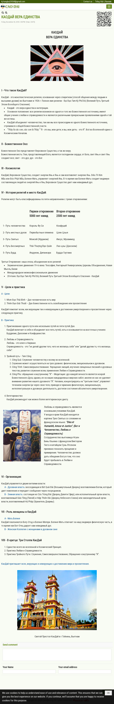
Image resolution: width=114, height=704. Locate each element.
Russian (108, 1)
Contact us (87, 1)
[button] (109, 6)
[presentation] (23, 682)
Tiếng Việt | (100, 1)
